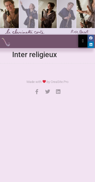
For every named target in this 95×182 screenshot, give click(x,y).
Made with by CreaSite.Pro (48, 82)
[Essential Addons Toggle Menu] (82, 41)
